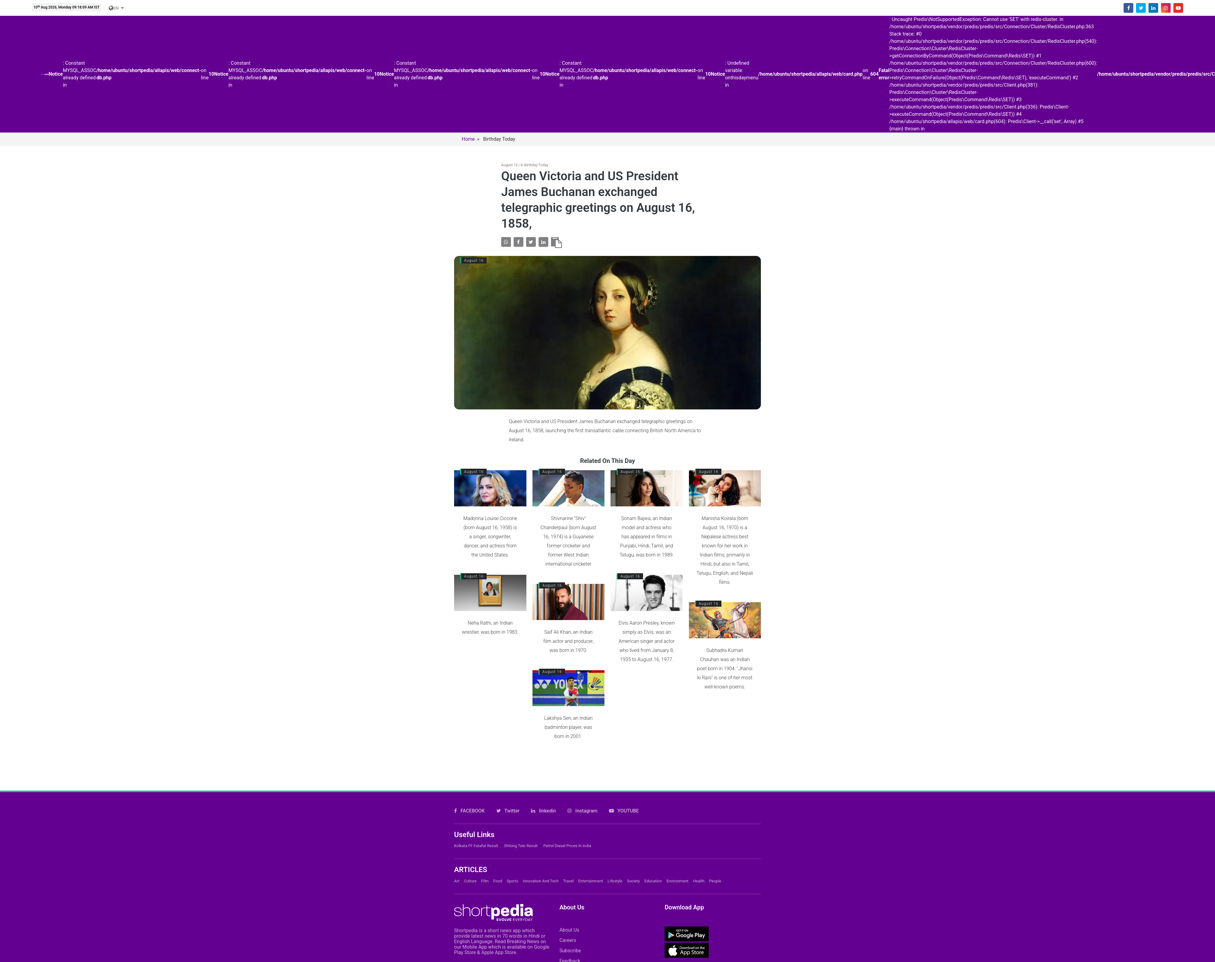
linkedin (543, 811)
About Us (569, 930)
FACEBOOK (469, 811)
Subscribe (570, 950)
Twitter (508, 811)
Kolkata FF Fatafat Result (476, 845)
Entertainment (590, 881)
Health (699, 881)
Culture (470, 881)
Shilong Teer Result (521, 845)
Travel (568, 881)
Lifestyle (615, 881)
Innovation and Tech (541, 881)
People (715, 881)
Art (456, 881)
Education (653, 881)
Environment (677, 881)
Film (485, 881)
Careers (568, 940)
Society (633, 881)
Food (497, 881)
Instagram (582, 811)
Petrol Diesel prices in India (567, 845)
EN (114, 8)
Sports (512, 881)
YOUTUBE (624, 811)
